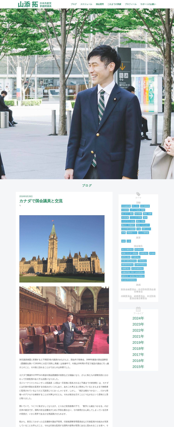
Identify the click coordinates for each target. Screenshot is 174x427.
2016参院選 (126, 206)
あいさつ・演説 (127, 214)
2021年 (138, 336)
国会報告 (138, 246)
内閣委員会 (126, 268)
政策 (138, 237)
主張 (128, 241)
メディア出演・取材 (137, 210)
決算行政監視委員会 (129, 261)
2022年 (138, 330)
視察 (123, 241)
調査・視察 (148, 214)
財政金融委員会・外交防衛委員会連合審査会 (138, 290)
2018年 (138, 348)
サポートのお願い (148, 4)
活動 (138, 202)
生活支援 (125, 217)
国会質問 (100, 4)
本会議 (152, 253)
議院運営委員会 (127, 265)
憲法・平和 (141, 221)
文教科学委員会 (140, 265)
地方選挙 (138, 214)
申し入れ (135, 206)
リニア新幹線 (143, 233)
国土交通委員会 (127, 249)
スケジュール (86, 4)
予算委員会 (136, 257)
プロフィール (131, 4)
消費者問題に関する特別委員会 (133, 272)
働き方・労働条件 (128, 225)
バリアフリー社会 (128, 221)
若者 (145, 217)
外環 (123, 233)
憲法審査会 (139, 249)
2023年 (138, 324)
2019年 (138, 342)
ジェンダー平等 (135, 217)
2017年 (138, 355)
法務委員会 (144, 253)
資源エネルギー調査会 (130, 253)
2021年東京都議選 (128, 229)
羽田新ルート (132, 233)
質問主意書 (126, 257)
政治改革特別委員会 (129, 280)
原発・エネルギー (143, 225)
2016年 (138, 361)
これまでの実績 (114, 4)
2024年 (138, 318)
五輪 (138, 229)
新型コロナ (146, 229)
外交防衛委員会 (137, 268)
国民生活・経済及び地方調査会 (133, 276)
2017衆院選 (145, 206)
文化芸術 (125, 210)
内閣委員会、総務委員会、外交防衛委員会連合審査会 (138, 297)
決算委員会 (142, 261)
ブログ (74, 4)
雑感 (138, 285)
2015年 (138, 367)
